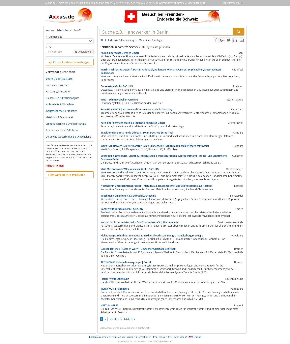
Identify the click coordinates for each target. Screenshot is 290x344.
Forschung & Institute (58, 91)
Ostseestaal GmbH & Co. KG (117, 86)
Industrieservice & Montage (61, 111)
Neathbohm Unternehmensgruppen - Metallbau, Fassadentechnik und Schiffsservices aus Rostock (156, 186)
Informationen (143, 336)
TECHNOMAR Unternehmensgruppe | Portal (126, 262)
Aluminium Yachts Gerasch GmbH (120, 53)
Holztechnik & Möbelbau (60, 104)
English (195, 336)
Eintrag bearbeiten (123, 336)
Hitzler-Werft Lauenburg (115, 279)
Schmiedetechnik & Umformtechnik (66, 123)
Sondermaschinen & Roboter (62, 130)
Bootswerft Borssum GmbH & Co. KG (122, 209)
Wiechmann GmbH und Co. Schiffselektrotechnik (128, 195)
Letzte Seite (129, 319)
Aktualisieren (83, 51)
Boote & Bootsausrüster (60, 78)
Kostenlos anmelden (100, 336)
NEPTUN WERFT (109, 305)
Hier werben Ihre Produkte (66, 175)
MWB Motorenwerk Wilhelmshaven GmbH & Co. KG (130, 169)
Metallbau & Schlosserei (59, 117)
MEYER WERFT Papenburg (115, 288)
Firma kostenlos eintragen (69, 62)
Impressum (159, 336)
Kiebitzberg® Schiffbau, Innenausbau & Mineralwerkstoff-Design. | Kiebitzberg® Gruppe (152, 235)
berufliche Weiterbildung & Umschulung (68, 136)
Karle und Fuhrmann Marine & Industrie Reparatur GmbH (133, 122)
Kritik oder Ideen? (177, 336)
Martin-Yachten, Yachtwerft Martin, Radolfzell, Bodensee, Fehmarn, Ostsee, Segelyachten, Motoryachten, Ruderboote (161, 71)
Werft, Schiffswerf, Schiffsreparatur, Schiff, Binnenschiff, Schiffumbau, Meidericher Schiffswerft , (155, 146)
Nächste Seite (116, 319)
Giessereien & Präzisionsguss (62, 98)
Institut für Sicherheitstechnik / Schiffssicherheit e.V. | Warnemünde (139, 222)
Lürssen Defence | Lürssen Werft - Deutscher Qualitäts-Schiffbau (138, 249)
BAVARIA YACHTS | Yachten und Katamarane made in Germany (136, 109)
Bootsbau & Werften (57, 85)
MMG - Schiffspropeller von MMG (119, 99)
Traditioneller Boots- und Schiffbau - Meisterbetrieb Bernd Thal (137, 132)
